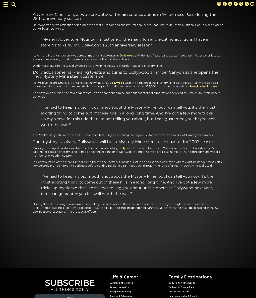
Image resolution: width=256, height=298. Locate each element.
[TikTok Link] (236, 4)
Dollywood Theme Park (181, 287)
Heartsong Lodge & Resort (182, 296)
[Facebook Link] (225, 4)
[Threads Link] (247, 4)
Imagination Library (203, 86)
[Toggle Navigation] (5, 4)
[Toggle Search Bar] (13, 4)
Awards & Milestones (121, 283)
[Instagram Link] (219, 4)
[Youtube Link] (252, 4)
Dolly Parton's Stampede (181, 283)
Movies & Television (121, 296)
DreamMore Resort (178, 291)
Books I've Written (120, 287)
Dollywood (127, 55)
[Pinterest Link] (241, 4)
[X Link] (230, 4)
